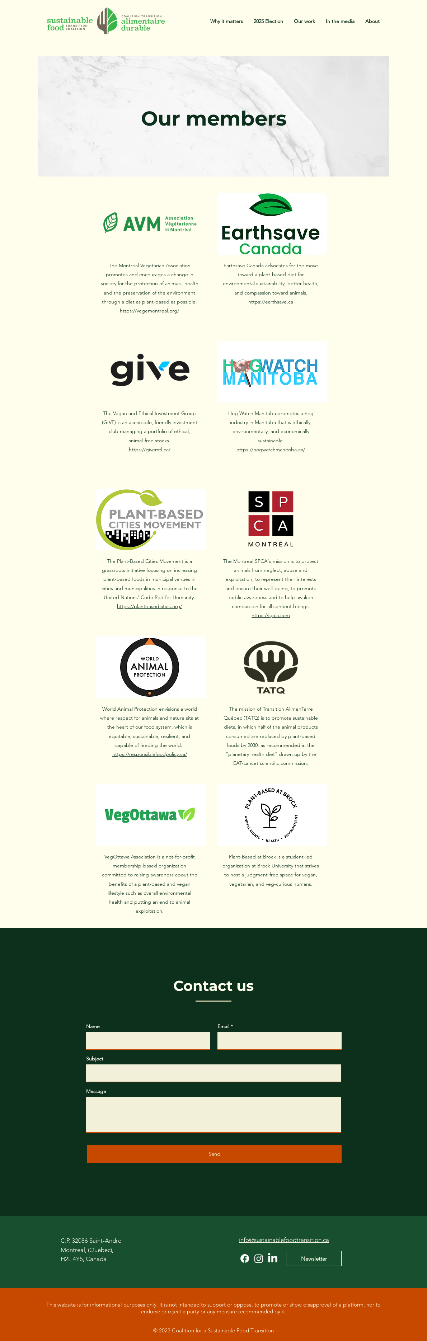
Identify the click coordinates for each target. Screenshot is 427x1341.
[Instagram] (258, 1258)
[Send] (214, 1154)
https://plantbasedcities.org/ (149, 606)
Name (93, 1026)
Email (223, 1026)
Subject (94, 1058)
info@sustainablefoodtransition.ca (284, 1239)
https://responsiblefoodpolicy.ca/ (149, 754)
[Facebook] (244, 1258)
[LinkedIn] (272, 1258)
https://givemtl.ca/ (149, 449)
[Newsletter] (314, 1258)
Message (96, 1091)
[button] (304, 21)
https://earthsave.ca (270, 301)
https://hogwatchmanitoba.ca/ (270, 449)
